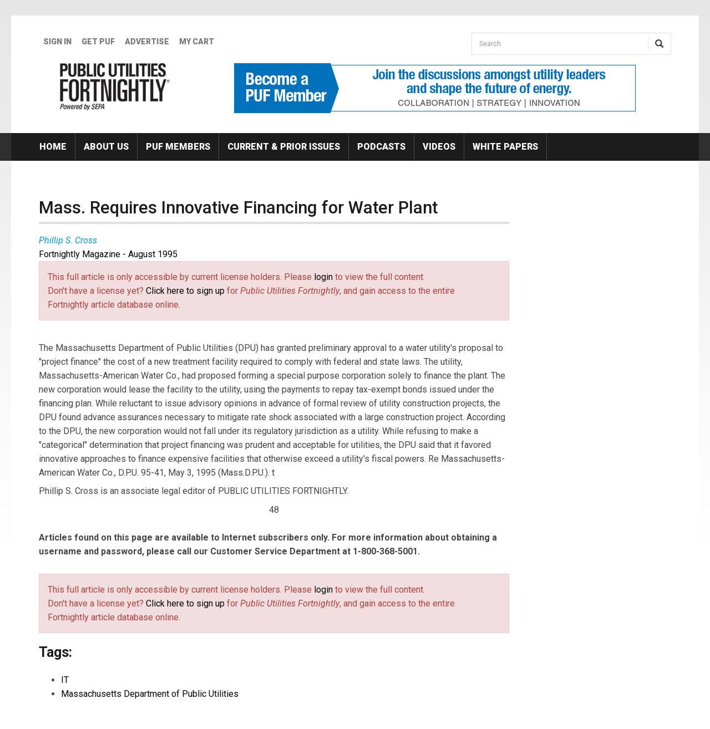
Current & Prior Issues (283, 146)
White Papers (505, 146)
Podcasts (381, 146)
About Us (106, 146)
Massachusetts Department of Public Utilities (150, 694)
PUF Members (178, 146)
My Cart (196, 41)
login (323, 277)
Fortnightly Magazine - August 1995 (108, 254)
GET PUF (98, 41)
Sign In (57, 41)
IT (65, 680)
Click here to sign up (185, 291)
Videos (439, 146)
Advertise (147, 41)
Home (53, 146)
